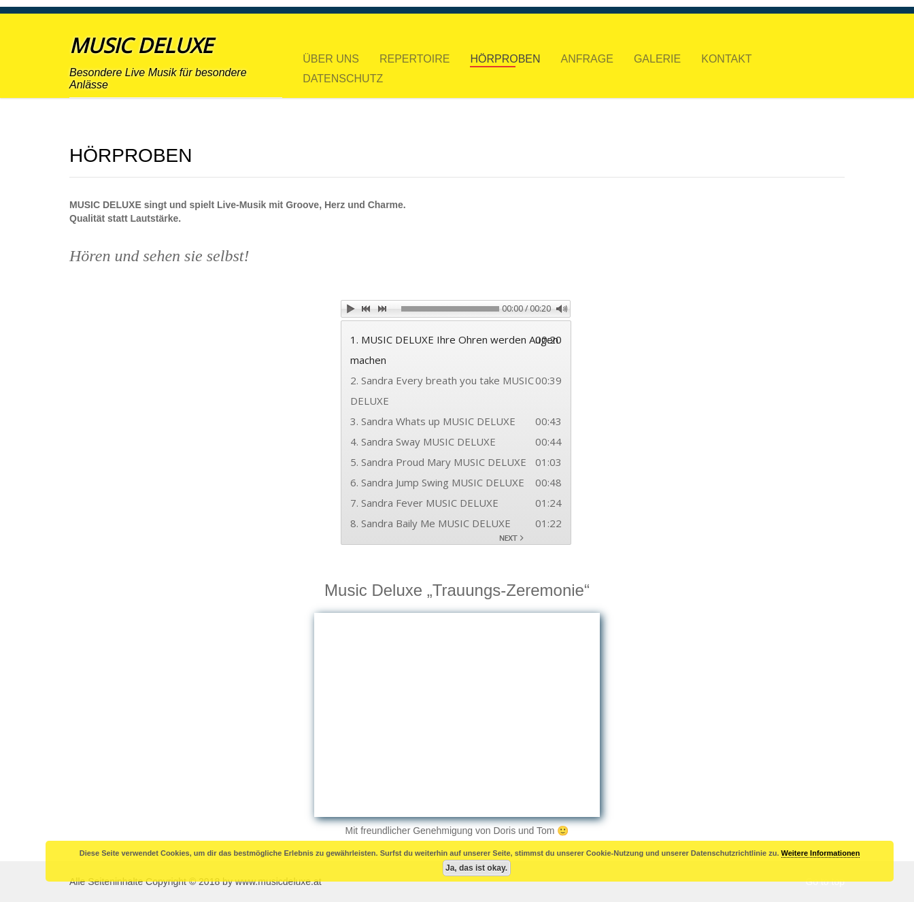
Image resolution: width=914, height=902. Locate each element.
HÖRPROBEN (505, 58)
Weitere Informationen (820, 853)
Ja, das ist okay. (476, 868)
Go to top (825, 881)
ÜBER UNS (331, 58)
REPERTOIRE (414, 58)
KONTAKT (726, 58)
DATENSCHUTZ (343, 77)
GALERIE (657, 58)
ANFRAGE (587, 58)
